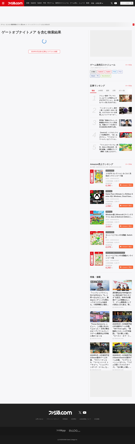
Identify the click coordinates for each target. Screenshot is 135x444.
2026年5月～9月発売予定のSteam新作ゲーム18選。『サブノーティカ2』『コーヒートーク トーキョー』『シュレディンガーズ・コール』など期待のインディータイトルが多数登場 (99, 361)
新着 (27, 3)
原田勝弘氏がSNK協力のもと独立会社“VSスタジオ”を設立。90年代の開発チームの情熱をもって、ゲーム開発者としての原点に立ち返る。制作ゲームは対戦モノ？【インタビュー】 (122, 299)
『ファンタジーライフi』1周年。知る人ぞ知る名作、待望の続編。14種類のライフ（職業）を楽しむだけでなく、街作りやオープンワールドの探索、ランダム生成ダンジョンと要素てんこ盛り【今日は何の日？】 (108, 148)
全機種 (93, 72)
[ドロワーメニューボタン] (3, 3)
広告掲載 (96, 419)
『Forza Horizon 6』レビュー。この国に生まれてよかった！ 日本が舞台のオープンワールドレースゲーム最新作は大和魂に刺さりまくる (99, 330)
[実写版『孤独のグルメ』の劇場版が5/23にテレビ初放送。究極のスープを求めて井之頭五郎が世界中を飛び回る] (125, 122)
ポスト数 (122, 90)
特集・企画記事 (96, 3)
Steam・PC (95, 76)
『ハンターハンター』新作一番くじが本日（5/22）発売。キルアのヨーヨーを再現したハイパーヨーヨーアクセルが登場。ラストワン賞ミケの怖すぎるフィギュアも (108, 111)
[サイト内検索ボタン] (126, 3)
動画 (87, 3)
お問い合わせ (39, 419)
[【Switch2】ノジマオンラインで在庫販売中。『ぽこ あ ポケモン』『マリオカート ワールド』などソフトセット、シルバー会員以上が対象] (125, 135)
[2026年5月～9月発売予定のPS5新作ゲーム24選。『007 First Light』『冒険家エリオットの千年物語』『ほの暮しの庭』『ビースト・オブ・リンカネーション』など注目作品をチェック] (122, 316)
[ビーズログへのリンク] (74, 430)
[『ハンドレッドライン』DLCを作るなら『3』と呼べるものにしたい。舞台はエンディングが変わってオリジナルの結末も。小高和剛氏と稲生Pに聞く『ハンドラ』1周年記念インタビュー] (99, 285)
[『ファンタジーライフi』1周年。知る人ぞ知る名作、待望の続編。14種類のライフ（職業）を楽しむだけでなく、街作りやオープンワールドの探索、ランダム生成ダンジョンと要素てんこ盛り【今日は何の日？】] (125, 147)
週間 (107, 90)
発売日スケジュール (62, 3)
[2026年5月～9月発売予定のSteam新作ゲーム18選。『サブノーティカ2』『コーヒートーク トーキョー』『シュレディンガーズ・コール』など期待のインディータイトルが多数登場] (99, 347)
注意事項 (73, 419)
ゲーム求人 (74, 3)
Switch (39, 3)
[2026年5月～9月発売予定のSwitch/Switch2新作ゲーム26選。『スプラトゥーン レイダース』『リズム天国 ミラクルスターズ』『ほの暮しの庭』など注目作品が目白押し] (122, 347)
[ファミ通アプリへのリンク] (61, 430)
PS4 (120, 72)
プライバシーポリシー (53, 419)
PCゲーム (51, 3)
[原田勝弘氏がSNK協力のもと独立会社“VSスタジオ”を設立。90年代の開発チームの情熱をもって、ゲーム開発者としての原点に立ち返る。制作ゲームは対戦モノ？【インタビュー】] (122, 285)
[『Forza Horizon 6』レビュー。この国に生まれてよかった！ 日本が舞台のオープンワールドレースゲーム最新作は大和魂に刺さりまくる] (99, 316)
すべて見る (129, 65)
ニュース (82, 3)
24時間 (100, 90)
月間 (113, 90)
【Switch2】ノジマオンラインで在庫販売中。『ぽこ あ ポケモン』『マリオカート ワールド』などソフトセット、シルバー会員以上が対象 (108, 136)
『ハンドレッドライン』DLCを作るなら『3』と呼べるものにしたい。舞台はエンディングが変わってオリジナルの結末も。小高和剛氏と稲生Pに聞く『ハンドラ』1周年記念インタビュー (99, 299)
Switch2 (33, 3)
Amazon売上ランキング (101, 164)
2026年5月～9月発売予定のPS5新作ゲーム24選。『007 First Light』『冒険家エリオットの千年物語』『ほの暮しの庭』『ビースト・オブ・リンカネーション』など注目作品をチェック (122, 330)
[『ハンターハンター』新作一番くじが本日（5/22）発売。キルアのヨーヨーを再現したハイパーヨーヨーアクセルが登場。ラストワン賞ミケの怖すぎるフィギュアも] (125, 110)
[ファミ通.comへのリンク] (15, 3)
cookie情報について (85, 419)
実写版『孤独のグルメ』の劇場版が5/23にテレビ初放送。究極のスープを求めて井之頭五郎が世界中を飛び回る (108, 123)
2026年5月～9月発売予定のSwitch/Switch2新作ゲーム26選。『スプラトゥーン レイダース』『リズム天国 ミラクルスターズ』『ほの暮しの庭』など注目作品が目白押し (122, 361)
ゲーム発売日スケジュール (102, 65)
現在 (93, 90)
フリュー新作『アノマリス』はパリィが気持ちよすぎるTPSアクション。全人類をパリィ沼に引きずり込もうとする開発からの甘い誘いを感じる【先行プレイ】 (108, 99)
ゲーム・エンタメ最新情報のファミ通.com (13, 24)
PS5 (44, 3)
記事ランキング (97, 86)
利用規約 (65, 419)
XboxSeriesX (106, 76)
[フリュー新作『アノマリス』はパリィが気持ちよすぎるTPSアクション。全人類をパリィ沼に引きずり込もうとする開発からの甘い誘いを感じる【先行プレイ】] (125, 98)
